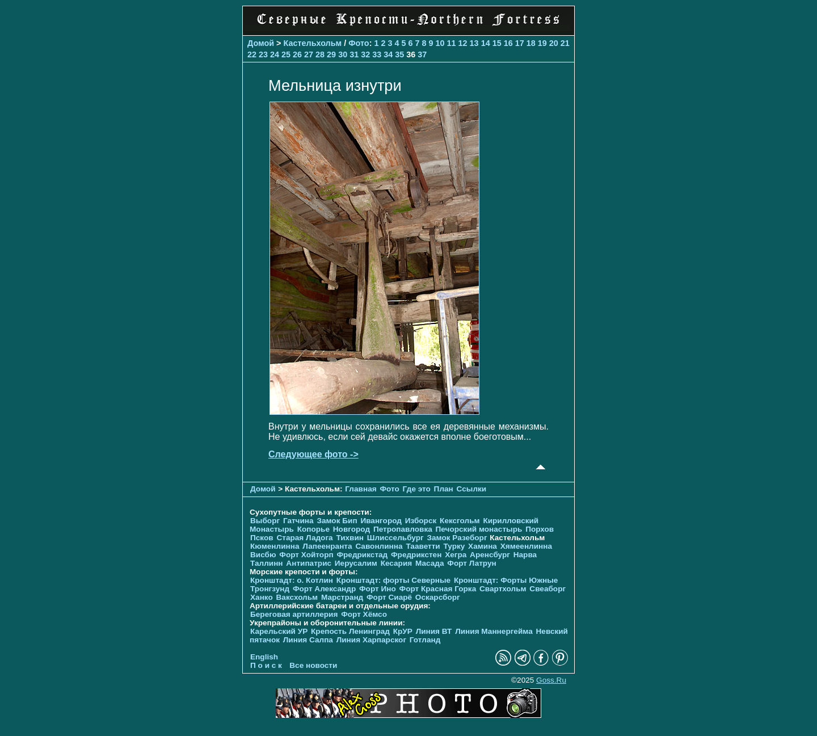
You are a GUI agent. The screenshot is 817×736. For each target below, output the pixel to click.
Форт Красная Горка (438, 588)
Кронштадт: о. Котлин (291, 580)
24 (274, 54)
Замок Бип (337, 520)
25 (285, 54)
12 (463, 43)
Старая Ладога (304, 537)
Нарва (525, 554)
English (264, 657)
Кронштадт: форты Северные (393, 580)
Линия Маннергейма (494, 631)
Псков (261, 537)
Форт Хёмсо (364, 614)
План (443, 489)
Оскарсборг (437, 597)
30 (342, 54)
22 (251, 54)
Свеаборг (547, 588)
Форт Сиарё (389, 597)
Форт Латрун (471, 563)
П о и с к (266, 665)
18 (531, 43)
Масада (429, 563)
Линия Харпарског (371, 640)
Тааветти (423, 546)
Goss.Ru (551, 680)
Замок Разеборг (457, 537)
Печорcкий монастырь (479, 529)
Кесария (396, 563)
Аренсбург (490, 554)
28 (320, 54)
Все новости (313, 665)
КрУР (402, 631)
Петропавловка (402, 529)
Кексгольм (460, 520)
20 (553, 43)
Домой (260, 43)
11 (451, 43)
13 (474, 43)
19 (542, 43)
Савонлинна (378, 546)
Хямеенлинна (526, 546)
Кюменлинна (275, 546)
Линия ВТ (434, 631)
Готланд (425, 640)
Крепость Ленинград (350, 631)
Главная (360, 489)
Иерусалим (356, 563)
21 (565, 43)
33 (376, 54)
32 (365, 54)
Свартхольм (503, 588)
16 (508, 43)
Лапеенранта (327, 546)
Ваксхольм (297, 597)
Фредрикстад (362, 554)
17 (519, 43)
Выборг (265, 520)
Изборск (421, 520)
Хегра (455, 554)
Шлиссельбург (395, 537)
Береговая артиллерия (294, 614)
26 (297, 54)
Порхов (539, 529)
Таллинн (266, 563)
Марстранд (342, 597)
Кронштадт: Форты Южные (506, 580)
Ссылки (472, 489)
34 (388, 54)
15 (497, 43)
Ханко (261, 597)
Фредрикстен (416, 554)
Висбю (263, 554)
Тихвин (350, 537)
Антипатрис (308, 563)
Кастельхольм (313, 43)
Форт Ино (377, 588)
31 (354, 54)
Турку (454, 546)
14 (485, 43)
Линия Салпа (308, 640)
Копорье (313, 529)
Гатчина (298, 520)
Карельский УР (279, 631)
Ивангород (381, 520)
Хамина (482, 546)
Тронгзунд (269, 588)
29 (331, 54)
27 (308, 54)
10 (440, 43)
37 (422, 54)
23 (263, 54)
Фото (358, 43)
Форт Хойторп (306, 554)
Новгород (351, 529)
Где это (417, 489)
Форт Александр (324, 588)
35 (399, 54)
